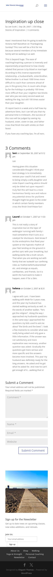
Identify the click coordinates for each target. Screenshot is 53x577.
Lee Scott (12, 26)
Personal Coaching (35, 554)
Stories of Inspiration (15, 30)
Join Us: (9, 534)
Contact (32, 557)
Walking (35, 550)
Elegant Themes (26, 569)
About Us (15, 550)
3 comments (33, 30)
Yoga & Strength (14, 554)
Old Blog (37, 26)
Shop (25, 550)
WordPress (26, 573)
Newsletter (19, 557)
